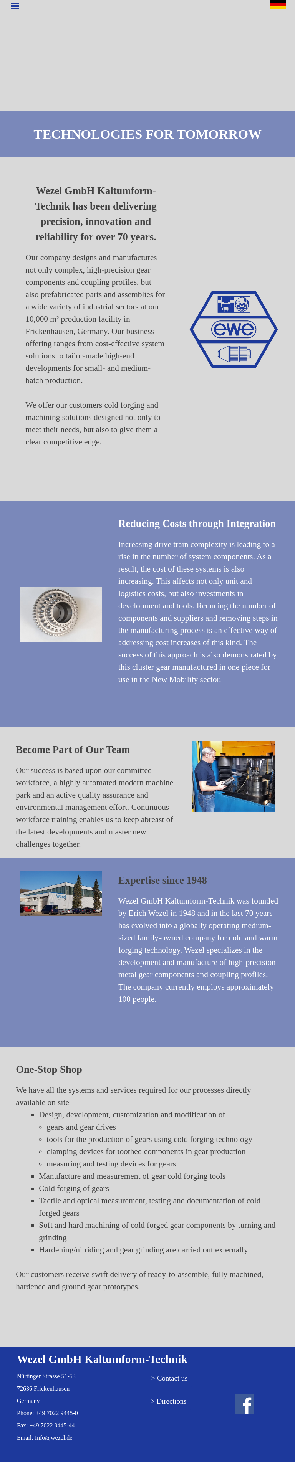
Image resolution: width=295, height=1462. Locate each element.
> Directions (169, 1401)
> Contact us (169, 1378)
